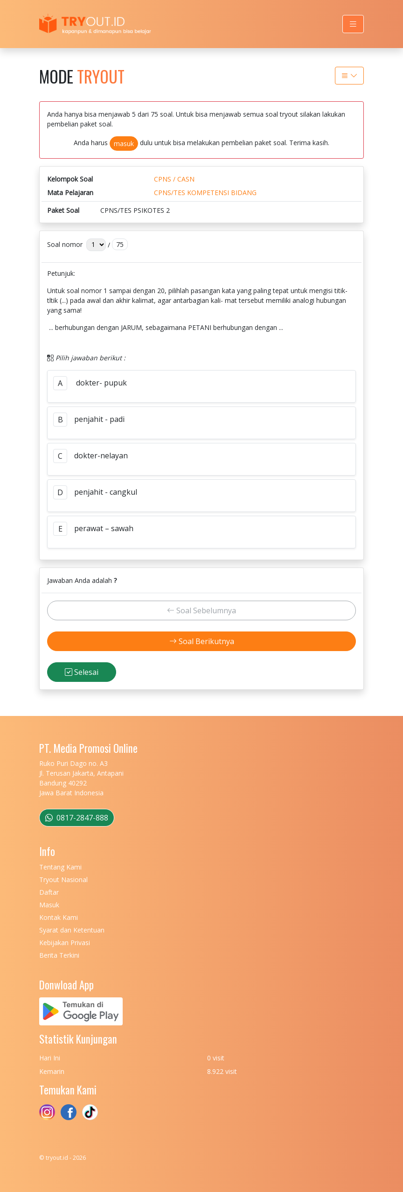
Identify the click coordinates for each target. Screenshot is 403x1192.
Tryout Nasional (63, 879)
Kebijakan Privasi (64, 942)
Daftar (49, 892)
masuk (124, 143)
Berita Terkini (59, 955)
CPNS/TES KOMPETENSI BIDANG (205, 192)
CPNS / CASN (174, 179)
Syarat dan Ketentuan (71, 930)
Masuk (49, 904)
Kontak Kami (58, 917)
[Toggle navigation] (353, 24)
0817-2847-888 (76, 818)
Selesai (81, 672)
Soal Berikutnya (201, 641)
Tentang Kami (60, 866)
